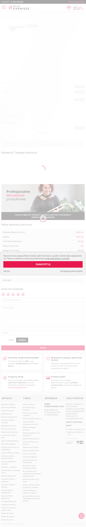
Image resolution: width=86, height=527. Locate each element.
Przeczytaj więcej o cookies (57, 258)
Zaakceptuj (43, 264)
